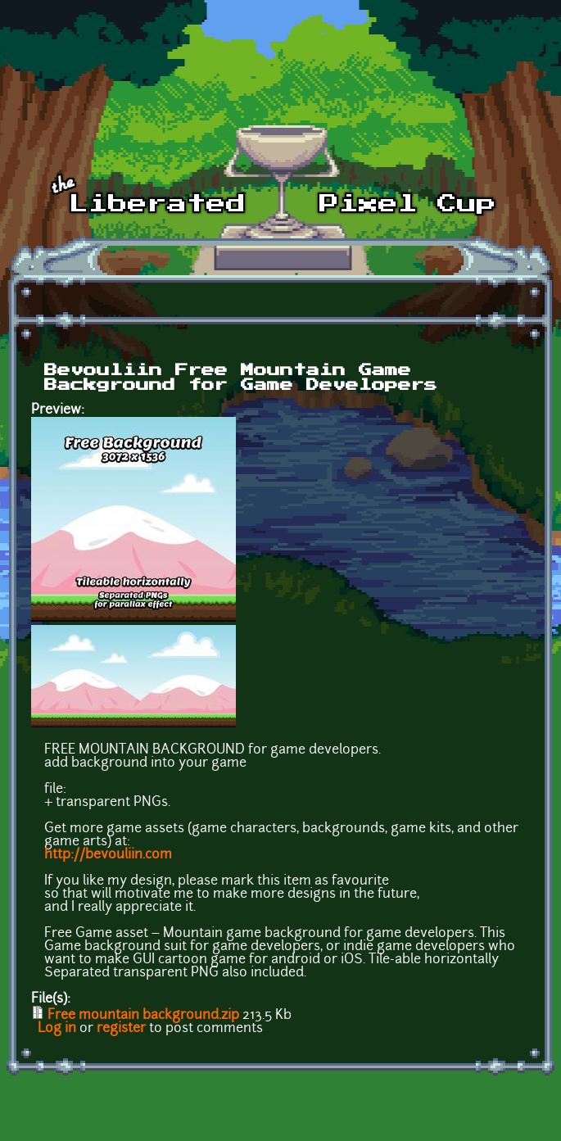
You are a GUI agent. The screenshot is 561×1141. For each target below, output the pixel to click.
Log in (57, 1028)
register (121, 1028)
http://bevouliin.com (108, 855)
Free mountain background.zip (143, 1015)
